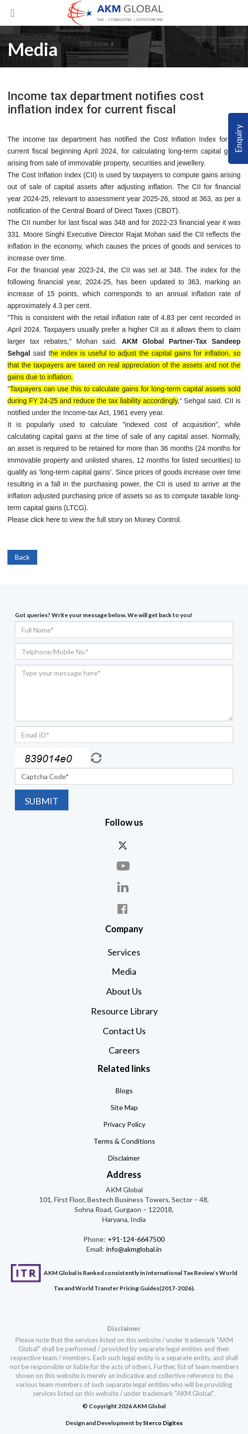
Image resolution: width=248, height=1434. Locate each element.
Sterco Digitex (163, 1423)
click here (45, 520)
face (124, 908)
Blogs (124, 1090)
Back (22, 557)
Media (124, 971)
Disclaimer (124, 1158)
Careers (124, 1050)
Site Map (124, 1107)
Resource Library (124, 1011)
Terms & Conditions (124, 1141)
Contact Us (124, 1030)
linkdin (124, 887)
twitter (124, 844)
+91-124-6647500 (135, 1239)
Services (124, 952)
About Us (124, 991)
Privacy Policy (124, 1124)
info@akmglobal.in (133, 1249)
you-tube (124, 866)
